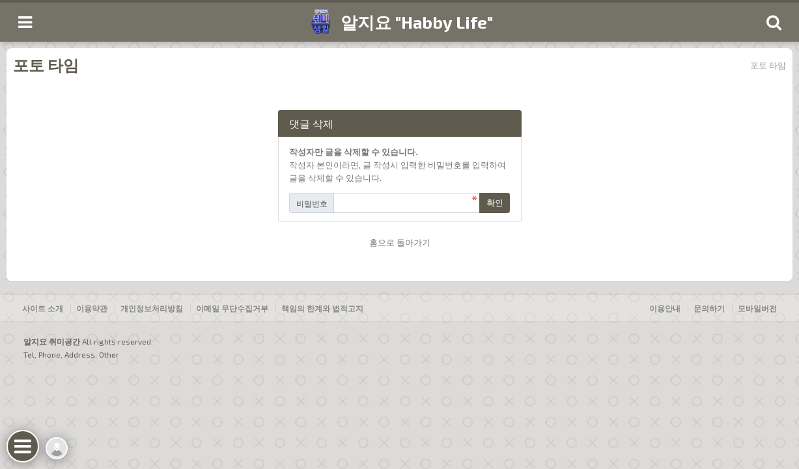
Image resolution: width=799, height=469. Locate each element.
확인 (494, 202)
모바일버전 (757, 308)
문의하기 (709, 308)
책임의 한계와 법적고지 (322, 308)
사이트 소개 (42, 308)
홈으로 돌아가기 (399, 242)
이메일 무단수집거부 (232, 308)
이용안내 (664, 308)
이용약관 (91, 308)
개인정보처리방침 (151, 308)
